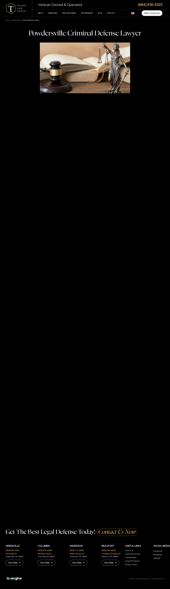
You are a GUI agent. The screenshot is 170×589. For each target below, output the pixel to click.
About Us (128, 550)
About (41, 13)
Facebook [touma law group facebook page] (157, 551)
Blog (100, 13)
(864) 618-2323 (12, 550)
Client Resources (131, 553)
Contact (111, 13)
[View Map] (14, 563)
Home (8, 20)
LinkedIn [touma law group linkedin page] (156, 558)
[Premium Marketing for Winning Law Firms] (14, 578)
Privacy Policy (130, 564)
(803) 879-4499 (45, 550)
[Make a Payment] (152, 13)
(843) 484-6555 (108, 550)
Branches (52, 13)
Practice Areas (69, 13)
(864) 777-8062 (77, 550)
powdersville (15, 20)
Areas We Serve (131, 561)
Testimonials (87, 13)
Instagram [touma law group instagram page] (157, 554)
